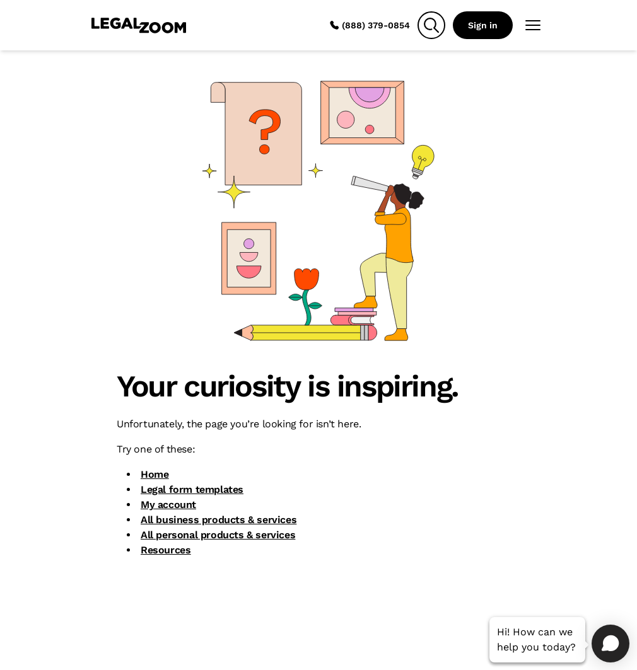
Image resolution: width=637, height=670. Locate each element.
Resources (165, 550)
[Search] (431, 25)
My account (168, 505)
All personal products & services (218, 535)
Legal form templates (192, 489)
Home (154, 474)
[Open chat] (610, 643)
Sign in (483, 25)
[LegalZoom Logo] (138, 25)
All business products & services (218, 520)
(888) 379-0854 (369, 25)
